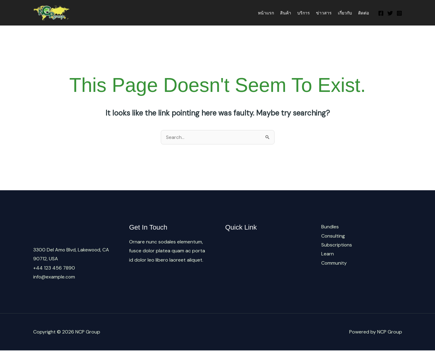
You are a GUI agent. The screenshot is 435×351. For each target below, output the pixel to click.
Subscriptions (336, 245)
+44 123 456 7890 (54, 268)
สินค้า (285, 13)
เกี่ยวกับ (345, 13)
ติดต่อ (363, 13)
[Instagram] (399, 13)
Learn (327, 254)
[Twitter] (390, 13)
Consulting (333, 236)
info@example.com (54, 277)
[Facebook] (381, 13)
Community (334, 263)
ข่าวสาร (324, 13)
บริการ (303, 13)
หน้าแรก (266, 13)
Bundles (330, 226)
